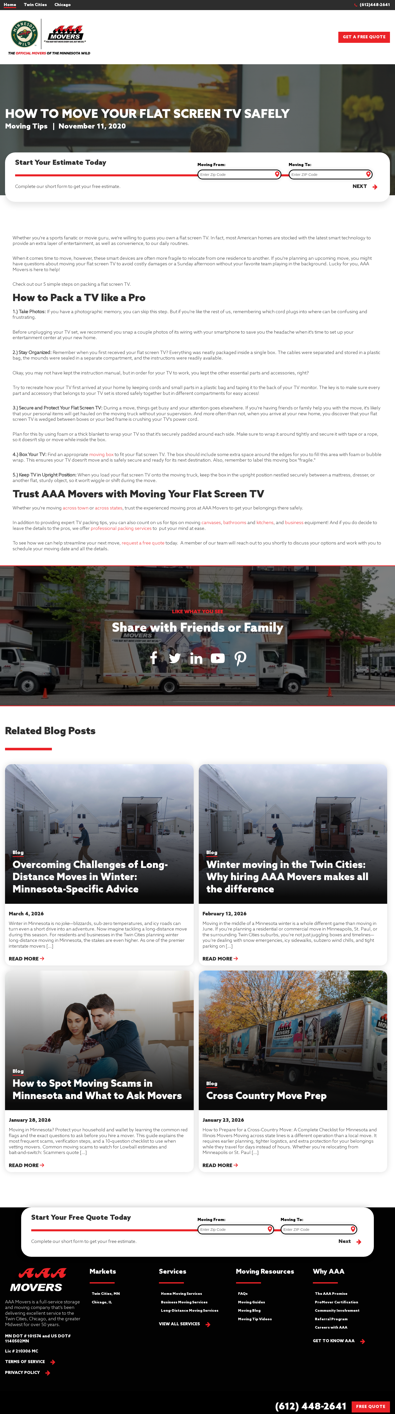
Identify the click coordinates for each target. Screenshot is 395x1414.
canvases (211, 523)
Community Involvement (337, 1311)
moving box (101, 455)
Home (10, 5)
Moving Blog (249, 1311)
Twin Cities (35, 5)
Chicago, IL (102, 1302)
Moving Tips (26, 126)
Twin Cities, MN (106, 1294)
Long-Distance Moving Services (189, 1311)
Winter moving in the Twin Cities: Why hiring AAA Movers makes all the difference (287, 873)
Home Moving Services (181, 1294)
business (294, 523)
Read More (26, 959)
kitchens (265, 523)
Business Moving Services (184, 1302)
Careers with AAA (331, 1328)
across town (75, 508)
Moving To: (300, 165)
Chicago (62, 5)
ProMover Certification (336, 1302)
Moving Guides (251, 1302)
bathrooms (234, 523)
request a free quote (143, 543)
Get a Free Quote (364, 37)
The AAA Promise (331, 1294)
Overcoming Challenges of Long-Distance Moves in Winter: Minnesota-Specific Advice (90, 873)
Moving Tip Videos (255, 1319)
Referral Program (331, 1319)
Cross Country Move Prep (266, 1091)
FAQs (243, 1294)
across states (108, 508)
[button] (374, 5)
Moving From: (211, 165)
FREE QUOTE (370, 1406)
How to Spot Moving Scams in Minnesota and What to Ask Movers (97, 1085)
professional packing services (121, 528)
